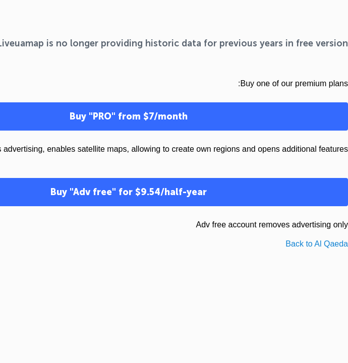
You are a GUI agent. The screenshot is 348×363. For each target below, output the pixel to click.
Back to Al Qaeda (316, 243)
